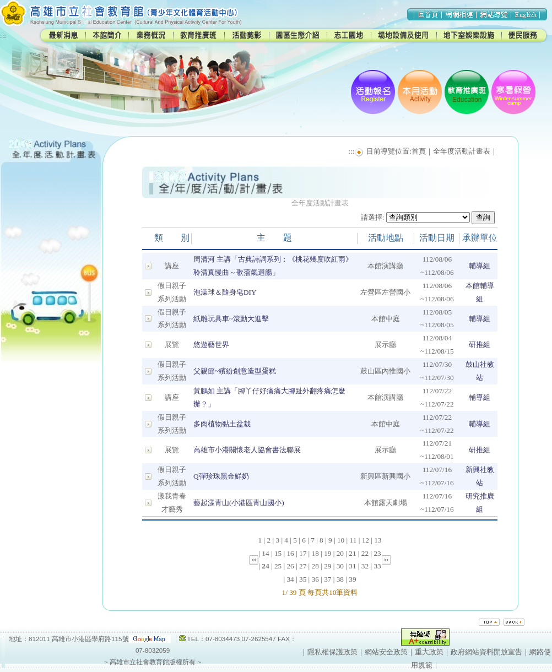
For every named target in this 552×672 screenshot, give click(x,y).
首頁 (419, 151)
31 (352, 566)
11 (353, 540)
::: (3, 35)
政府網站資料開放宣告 (486, 652)
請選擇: (373, 217)
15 (278, 553)
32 (365, 566)
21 (352, 553)
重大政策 (429, 652)
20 (340, 553)
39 (352, 579)
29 (327, 566)
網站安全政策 (386, 652)
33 (377, 566)
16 (290, 553)
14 (265, 553)
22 (365, 553)
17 (302, 553)
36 (315, 579)
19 (327, 553)
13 (377, 540)
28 (315, 566)
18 (315, 553)
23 (377, 553)
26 (290, 566)
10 (340, 540)
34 (290, 579)
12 (365, 540)
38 (340, 579)
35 (302, 579)
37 (327, 579)
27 (302, 566)
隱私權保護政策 (332, 652)
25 (278, 566)
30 (340, 566)
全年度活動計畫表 (461, 151)
